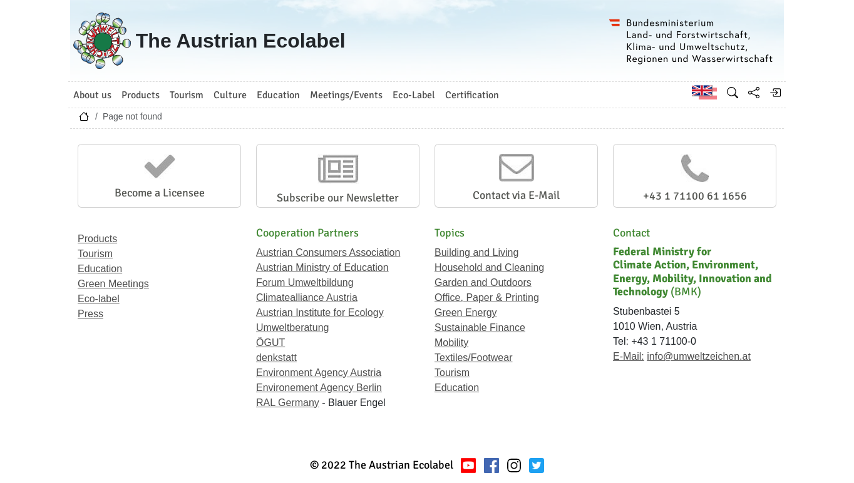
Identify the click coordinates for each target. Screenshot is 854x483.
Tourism (95, 253)
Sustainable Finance (480, 327)
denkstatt (276, 357)
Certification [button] (472, 95)
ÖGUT (270, 342)
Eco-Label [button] (414, 95)
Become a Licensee (160, 193)
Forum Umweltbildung (305, 282)
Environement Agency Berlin (319, 387)
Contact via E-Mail (516, 195)
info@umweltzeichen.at (699, 356)
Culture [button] (230, 95)
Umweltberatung (292, 327)
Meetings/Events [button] (346, 95)
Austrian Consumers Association (328, 252)
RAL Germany (287, 402)
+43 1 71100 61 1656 (695, 196)
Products (97, 238)
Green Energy (466, 312)
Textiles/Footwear (474, 357)
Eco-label (99, 298)
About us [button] (92, 95)
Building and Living (476, 252)
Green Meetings (113, 283)
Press (90, 313)
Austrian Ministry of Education (322, 267)
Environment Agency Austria (318, 372)
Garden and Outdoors (483, 282)
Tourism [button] (186, 95)
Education (100, 268)
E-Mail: (628, 356)
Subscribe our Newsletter (338, 198)
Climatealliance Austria (307, 297)
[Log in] (775, 92)
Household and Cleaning (489, 267)
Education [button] (278, 95)
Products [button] (140, 95)
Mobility (451, 342)
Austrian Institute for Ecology (320, 312)
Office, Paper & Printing (487, 297)
